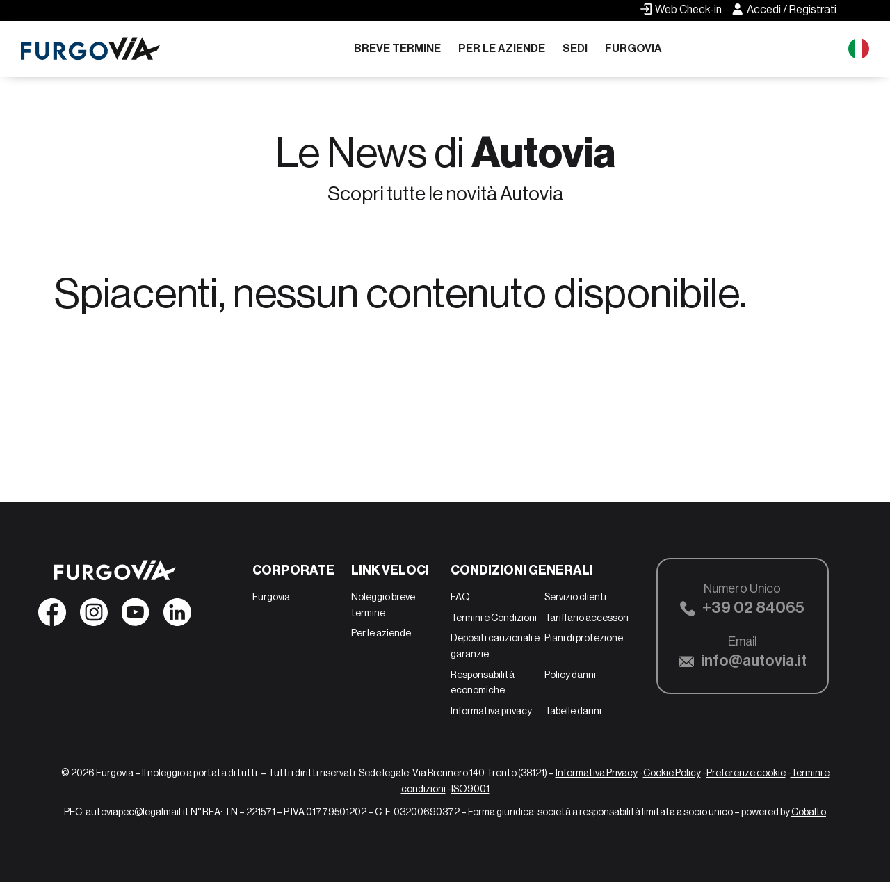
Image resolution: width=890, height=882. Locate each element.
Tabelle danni (572, 710)
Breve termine (397, 48)
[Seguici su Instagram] (94, 616)
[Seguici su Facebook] (52, 616)
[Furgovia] (90, 48)
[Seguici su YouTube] (135, 616)
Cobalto (808, 811)
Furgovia (633, 48)
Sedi (575, 48)
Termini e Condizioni (494, 617)
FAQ (460, 596)
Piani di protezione (583, 637)
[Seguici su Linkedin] (177, 616)
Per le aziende (501, 48)
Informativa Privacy (597, 772)
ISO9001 (470, 788)
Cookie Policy (672, 772)
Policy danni (570, 674)
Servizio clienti (575, 596)
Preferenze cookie (746, 772)
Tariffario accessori (586, 617)
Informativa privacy (491, 710)
